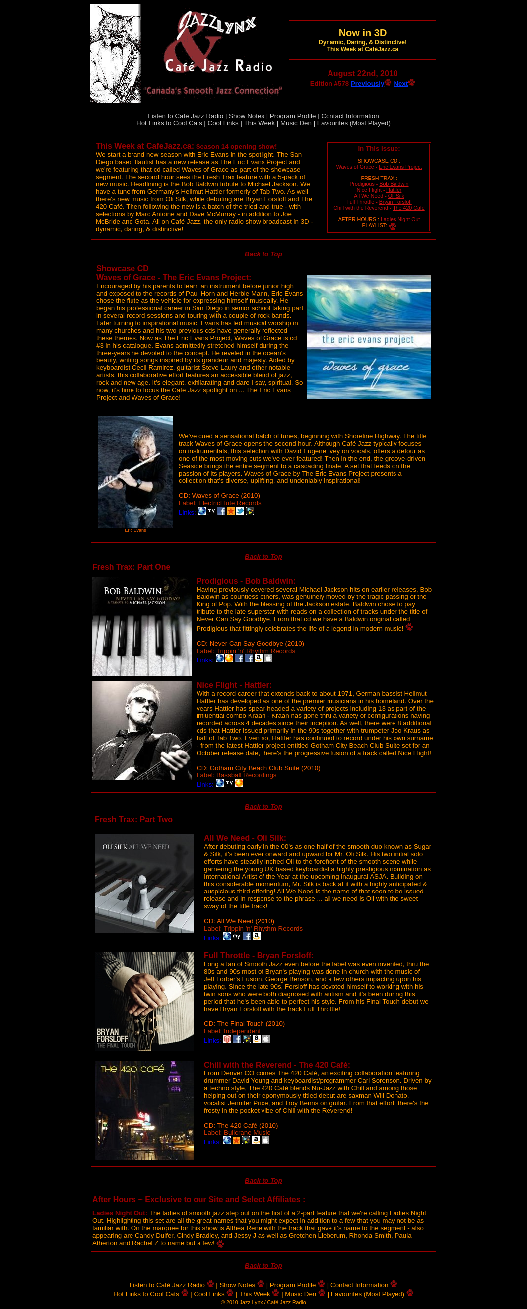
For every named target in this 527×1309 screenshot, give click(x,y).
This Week (259, 123)
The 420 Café (409, 208)
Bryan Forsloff (395, 202)
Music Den (296, 123)
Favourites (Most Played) (354, 123)
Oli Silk (396, 196)
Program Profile (293, 115)
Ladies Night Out (400, 219)
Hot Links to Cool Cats (169, 123)
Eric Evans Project (400, 167)
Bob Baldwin (393, 184)
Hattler (393, 190)
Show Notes (246, 115)
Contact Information (350, 115)
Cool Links (223, 123)
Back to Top (263, 254)
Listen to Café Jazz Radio (185, 115)
